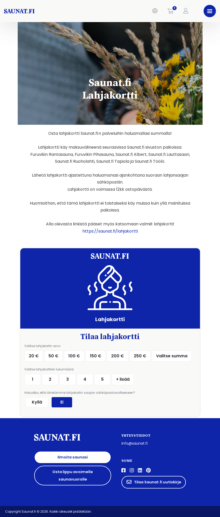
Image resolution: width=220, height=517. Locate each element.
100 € (74, 356)
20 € (34, 356)
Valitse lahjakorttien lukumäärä (49, 369)
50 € (54, 356)
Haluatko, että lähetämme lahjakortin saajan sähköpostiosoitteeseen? (79, 392)
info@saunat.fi (134, 443)
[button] (154, 11)
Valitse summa (171, 356)
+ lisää (123, 379)
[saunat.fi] (48, 11)
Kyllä (37, 402)
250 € (140, 356)
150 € (95, 356)
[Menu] (210, 11)
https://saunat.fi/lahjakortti (110, 231)
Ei (61, 402)
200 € (117, 356)
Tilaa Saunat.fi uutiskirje (153, 482)
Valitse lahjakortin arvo (42, 346)
